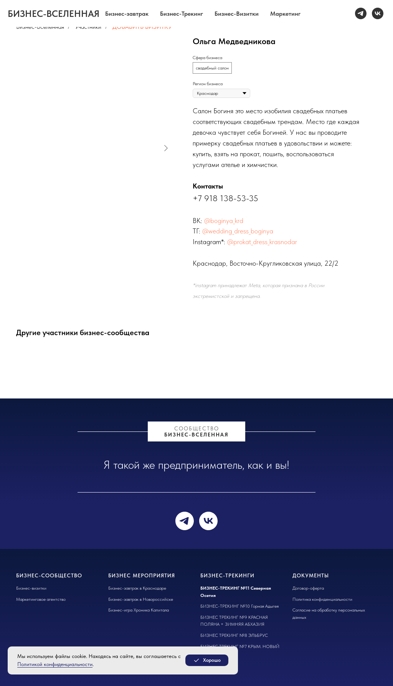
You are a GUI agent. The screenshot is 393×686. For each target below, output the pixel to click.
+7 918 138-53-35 (225, 198)
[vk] (377, 13)
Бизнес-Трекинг (181, 13)
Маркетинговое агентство (41, 599)
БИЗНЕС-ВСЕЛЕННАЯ (196, 434)
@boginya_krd (223, 221)
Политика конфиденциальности (322, 599)
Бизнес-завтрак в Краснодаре (137, 588)
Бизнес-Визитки (237, 13)
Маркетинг (285, 13)
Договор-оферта (308, 588)
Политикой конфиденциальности (54, 664)
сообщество (196, 428)
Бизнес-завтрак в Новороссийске (140, 599)
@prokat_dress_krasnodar (262, 242)
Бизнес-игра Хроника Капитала (138, 610)
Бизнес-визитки (31, 588)
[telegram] (361, 13)
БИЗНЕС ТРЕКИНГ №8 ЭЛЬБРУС (234, 635)
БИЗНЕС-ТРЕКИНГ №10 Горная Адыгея (239, 606)
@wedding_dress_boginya (237, 231)
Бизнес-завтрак (127, 13)
